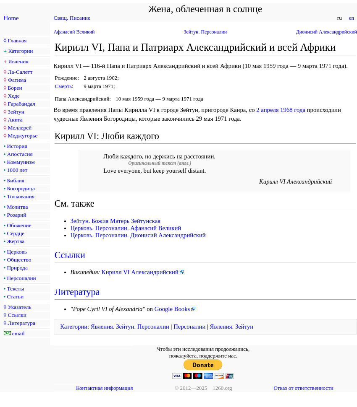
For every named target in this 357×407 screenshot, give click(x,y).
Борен (15, 88)
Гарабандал (21, 104)
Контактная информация (104, 388)
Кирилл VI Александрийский (140, 272)
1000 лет (17, 170)
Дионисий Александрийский (326, 32)
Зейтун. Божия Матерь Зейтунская (116, 221)
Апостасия (20, 154)
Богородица (21, 188)
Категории (20, 51)
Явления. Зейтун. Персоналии (130, 326)
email (18, 333)
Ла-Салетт (20, 72)
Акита (15, 120)
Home (11, 18)
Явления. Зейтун (232, 326)
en (351, 18)
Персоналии (21, 278)
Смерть (63, 86)
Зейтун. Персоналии (205, 32)
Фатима (17, 80)
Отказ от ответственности (303, 388)
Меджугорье (22, 135)
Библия (15, 180)
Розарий (16, 215)
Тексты (15, 288)
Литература (21, 323)
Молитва (17, 207)
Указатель (19, 307)
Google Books (172, 309)
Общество (19, 260)
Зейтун (16, 112)
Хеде (13, 96)
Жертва (16, 241)
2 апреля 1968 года (280, 109)
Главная (17, 40)
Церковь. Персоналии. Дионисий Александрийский (138, 235)
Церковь (17, 252)
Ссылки (17, 315)
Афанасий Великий (74, 32)
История (17, 146)
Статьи (15, 296)
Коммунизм (21, 162)
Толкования (20, 196)
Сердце (15, 233)
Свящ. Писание (72, 18)
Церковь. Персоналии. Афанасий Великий (126, 228)
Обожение (19, 225)
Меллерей (20, 127)
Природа (17, 267)
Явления (18, 61)
